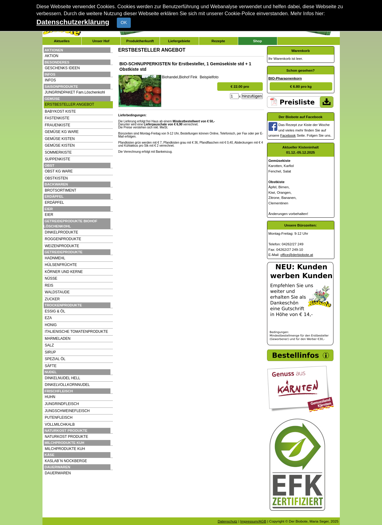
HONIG (51, 325)
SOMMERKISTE (58, 152)
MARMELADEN (58, 338)
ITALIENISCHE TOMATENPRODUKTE (76, 331)
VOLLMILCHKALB (60, 424)
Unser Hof (101, 41)
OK (124, 22)
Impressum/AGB (253, 521)
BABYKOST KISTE (60, 111)
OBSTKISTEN (56, 178)
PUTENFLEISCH (59, 417)
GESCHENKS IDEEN (62, 68)
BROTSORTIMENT (60, 190)
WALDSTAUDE (57, 292)
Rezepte (218, 41)
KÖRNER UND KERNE (64, 272)
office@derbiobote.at (296, 255)
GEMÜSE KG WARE (62, 132)
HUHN (50, 397)
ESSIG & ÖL (55, 311)
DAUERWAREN (58, 473)
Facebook (288, 135)
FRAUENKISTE (57, 125)
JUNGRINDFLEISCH (62, 404)
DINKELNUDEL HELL (62, 378)
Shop (257, 41)
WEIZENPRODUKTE (62, 246)
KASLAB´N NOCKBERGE (66, 461)
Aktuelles (62, 41)
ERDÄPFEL (54, 202)
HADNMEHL (55, 258)
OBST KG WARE (59, 171)
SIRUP (50, 352)
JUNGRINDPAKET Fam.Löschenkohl (75, 92)
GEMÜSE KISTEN (60, 139)
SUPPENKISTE (57, 159)
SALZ (49, 345)
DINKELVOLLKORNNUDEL (67, 385)
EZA (48, 318)
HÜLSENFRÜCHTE (61, 265)
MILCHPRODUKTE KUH (65, 449)
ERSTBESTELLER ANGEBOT (69, 104)
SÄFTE (51, 366)
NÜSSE (51, 278)
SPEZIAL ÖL (55, 359)
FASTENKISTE (57, 118)
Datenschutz (227, 521)
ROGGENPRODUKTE (63, 239)
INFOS (50, 80)
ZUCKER (52, 299)
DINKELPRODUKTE (61, 232)
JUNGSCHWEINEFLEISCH (67, 411)
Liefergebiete (179, 41)
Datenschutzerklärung (72, 22)
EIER (49, 215)
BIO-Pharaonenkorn (285, 78)
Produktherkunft (140, 41)
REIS (49, 285)
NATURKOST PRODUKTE (66, 437)
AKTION (52, 56)
